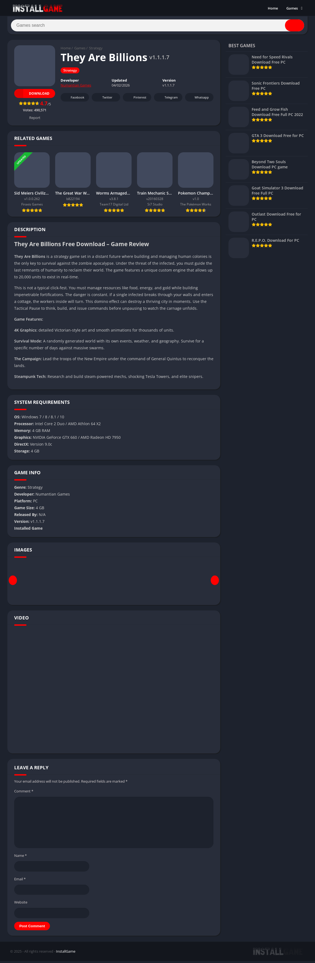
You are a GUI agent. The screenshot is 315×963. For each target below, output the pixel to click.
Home (273, 8)
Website (20, 904)
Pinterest (136, 100)
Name (20, 857)
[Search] (157, 26)
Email (20, 881)
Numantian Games (76, 87)
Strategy (96, 50)
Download (31, 95)
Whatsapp (198, 100)
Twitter (103, 100)
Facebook (74, 100)
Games (292, 8)
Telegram (167, 100)
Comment (23, 793)
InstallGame (65, 953)
